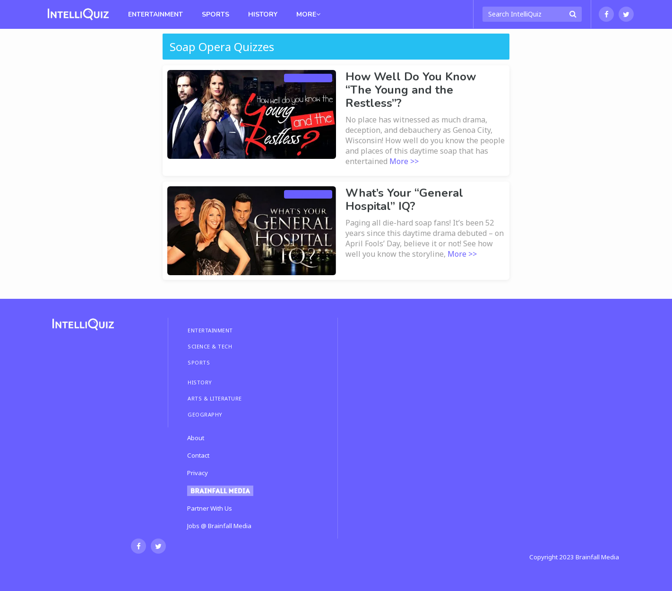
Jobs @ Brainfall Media (219, 525)
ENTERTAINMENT (210, 330)
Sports (215, 14)
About (195, 438)
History (262, 14)
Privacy (197, 473)
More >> (404, 161)
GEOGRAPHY (205, 414)
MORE (308, 14)
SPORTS (199, 362)
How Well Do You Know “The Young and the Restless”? (410, 90)
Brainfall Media (597, 557)
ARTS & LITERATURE (215, 398)
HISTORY (200, 382)
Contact (198, 455)
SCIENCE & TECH (210, 346)
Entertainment (155, 14)
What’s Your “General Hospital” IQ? (404, 199)
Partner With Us (209, 508)
